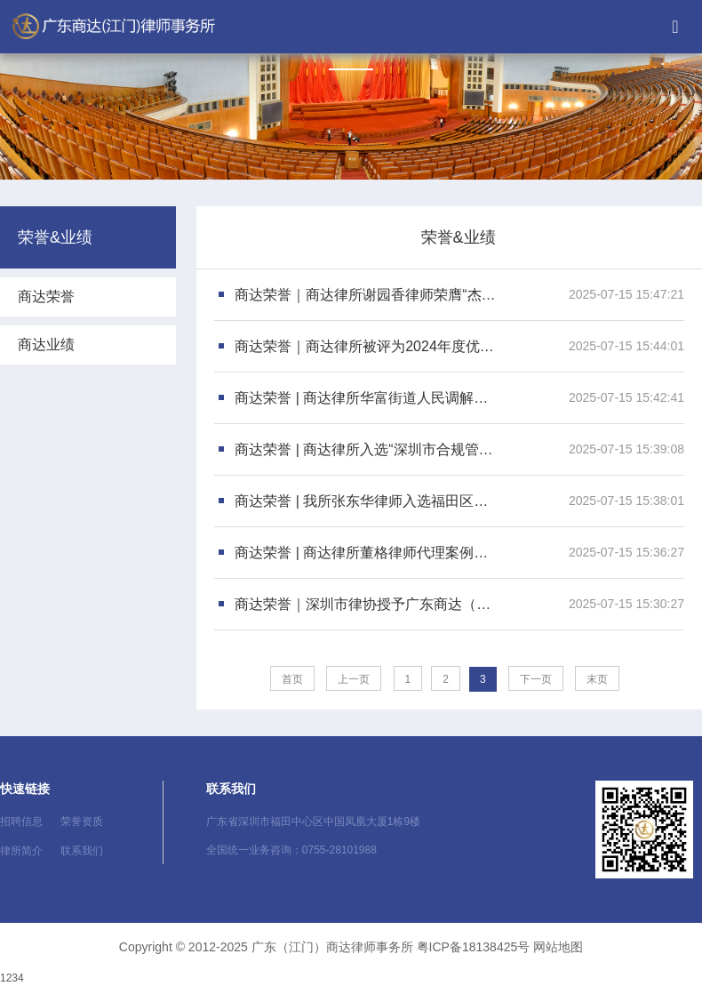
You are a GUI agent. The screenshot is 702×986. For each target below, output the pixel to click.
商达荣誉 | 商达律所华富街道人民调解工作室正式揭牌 (367, 397)
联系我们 (81, 851)
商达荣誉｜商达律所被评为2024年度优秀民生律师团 (367, 346)
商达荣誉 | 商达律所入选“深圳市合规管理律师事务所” (367, 449)
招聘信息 (21, 821)
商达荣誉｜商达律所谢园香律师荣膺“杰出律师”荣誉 (367, 294)
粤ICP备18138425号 (473, 947)
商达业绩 (46, 344)
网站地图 (558, 947)
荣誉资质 (81, 821)
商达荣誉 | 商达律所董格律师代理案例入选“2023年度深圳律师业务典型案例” (367, 552)
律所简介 (21, 851)
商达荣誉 (46, 296)
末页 (597, 679)
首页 (292, 679)
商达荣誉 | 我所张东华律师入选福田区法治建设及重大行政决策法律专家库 (367, 501)
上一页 (354, 679)
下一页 (536, 679)
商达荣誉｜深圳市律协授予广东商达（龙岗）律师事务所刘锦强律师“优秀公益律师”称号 (367, 604)
